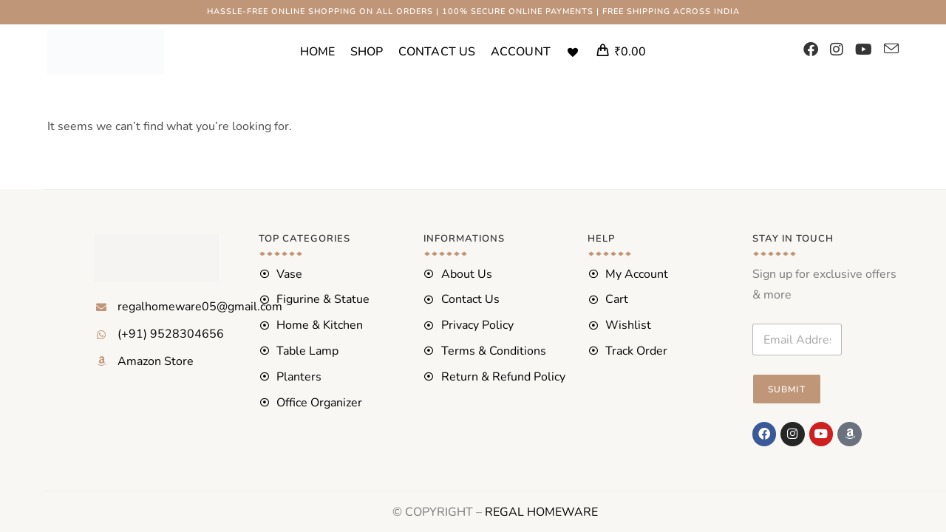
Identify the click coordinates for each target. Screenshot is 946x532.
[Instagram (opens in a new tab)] (836, 50)
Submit (787, 389)
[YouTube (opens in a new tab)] (863, 50)
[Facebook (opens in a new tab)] (810, 50)
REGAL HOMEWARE (541, 511)
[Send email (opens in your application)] (891, 49)
